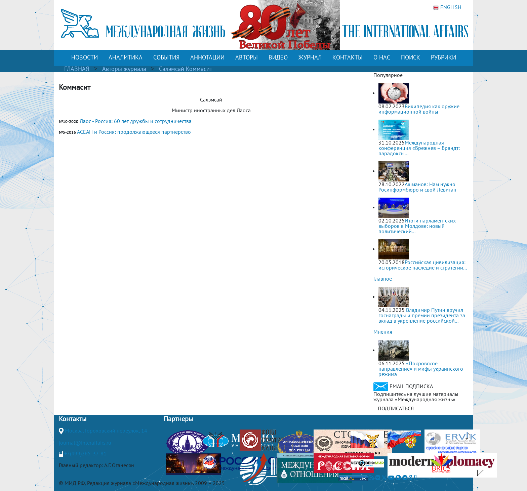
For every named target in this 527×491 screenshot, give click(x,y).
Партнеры (178, 418)
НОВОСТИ (84, 57)
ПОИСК (410, 57)
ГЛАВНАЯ (76, 69)
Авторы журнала (124, 69)
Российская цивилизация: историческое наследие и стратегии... (422, 265)
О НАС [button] (381, 57)
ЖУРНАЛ (310, 57)
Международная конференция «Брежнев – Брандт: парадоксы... (419, 148)
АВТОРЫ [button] (246, 57)
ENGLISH (447, 7)
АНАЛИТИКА (126, 57)
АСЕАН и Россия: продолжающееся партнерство (134, 131)
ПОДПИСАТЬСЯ (396, 408)
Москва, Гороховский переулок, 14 (106, 430)
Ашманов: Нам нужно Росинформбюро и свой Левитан (417, 187)
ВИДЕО (278, 57)
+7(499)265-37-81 (85, 453)
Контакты (72, 418)
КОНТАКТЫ (347, 57)
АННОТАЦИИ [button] (207, 57)
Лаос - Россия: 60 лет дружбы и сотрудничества (136, 121)
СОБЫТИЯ (166, 57)
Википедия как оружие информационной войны (418, 109)
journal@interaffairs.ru (85, 442)
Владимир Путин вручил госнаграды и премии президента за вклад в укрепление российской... (421, 315)
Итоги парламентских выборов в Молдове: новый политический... (417, 226)
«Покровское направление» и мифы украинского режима (420, 368)
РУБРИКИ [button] (443, 57)
